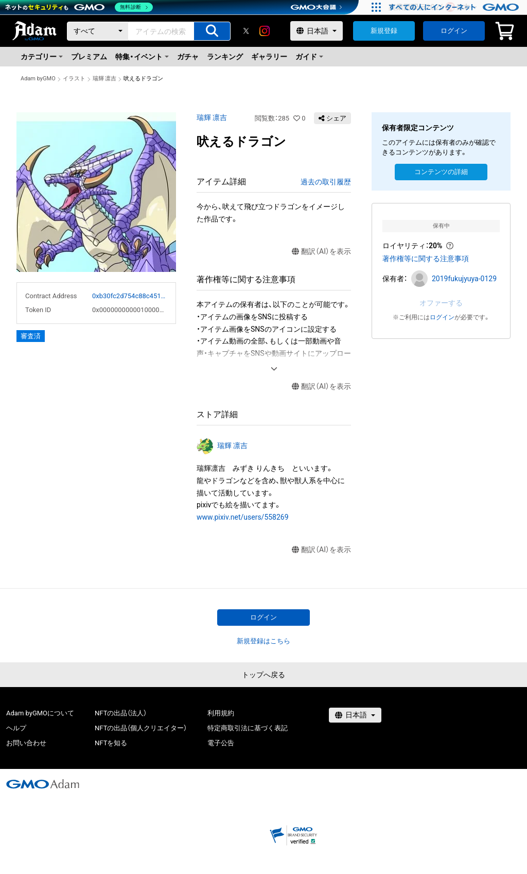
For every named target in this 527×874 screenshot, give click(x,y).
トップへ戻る (263, 675)
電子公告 (220, 743)
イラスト (74, 78)
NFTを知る (111, 743)
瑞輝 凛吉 (105, 78)
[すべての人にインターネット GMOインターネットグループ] (455, 7)
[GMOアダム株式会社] (42, 784)
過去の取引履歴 (326, 182)
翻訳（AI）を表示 (321, 251)
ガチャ (188, 57)
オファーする (441, 303)
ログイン (454, 31)
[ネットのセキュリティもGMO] (79, 7)
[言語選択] (316, 31)
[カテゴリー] (98, 31)
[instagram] (264, 31)
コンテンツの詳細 (441, 172)
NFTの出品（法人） (121, 713)
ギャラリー (269, 56)
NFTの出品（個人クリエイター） (141, 728)
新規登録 (384, 31)
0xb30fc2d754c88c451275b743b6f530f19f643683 (129, 296)
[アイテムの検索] (212, 31)
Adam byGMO (38, 78)
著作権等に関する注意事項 (425, 258)
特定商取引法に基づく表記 (247, 728)
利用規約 (220, 713)
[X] (246, 31)
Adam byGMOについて (40, 713)
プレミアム (89, 57)
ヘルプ (16, 728)
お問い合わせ (26, 743)
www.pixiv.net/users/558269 (243, 517)
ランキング (225, 56)
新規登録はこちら (263, 641)
